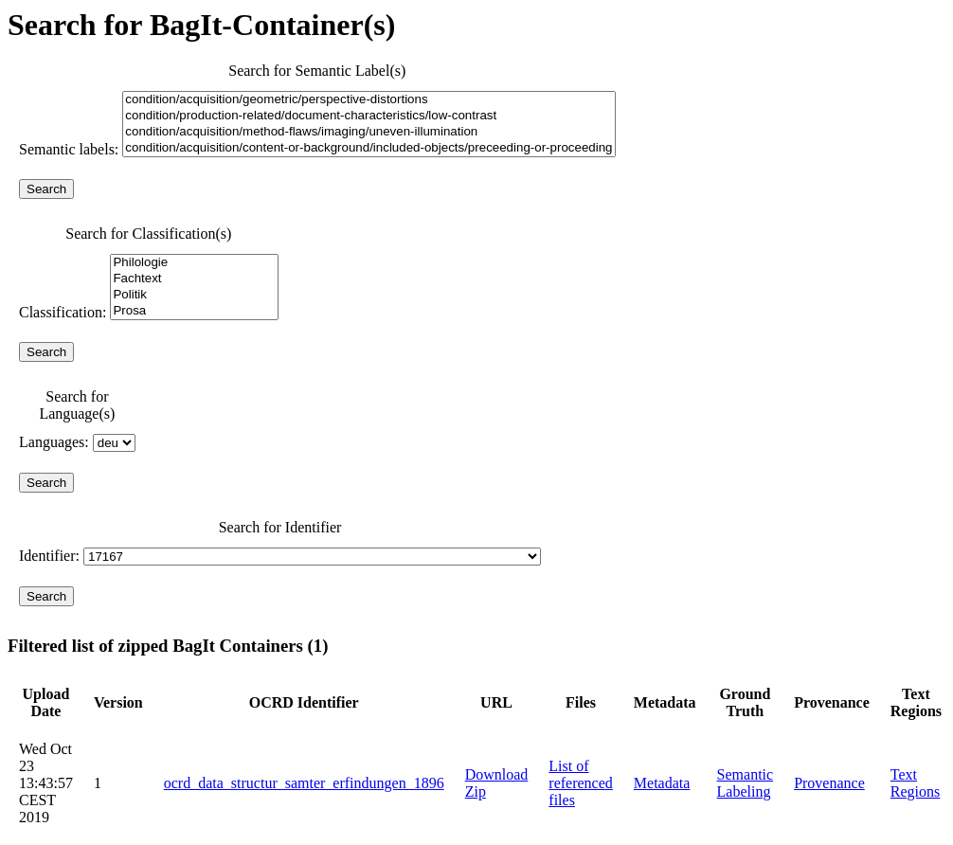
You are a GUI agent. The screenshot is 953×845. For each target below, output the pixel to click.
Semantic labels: (70, 149)
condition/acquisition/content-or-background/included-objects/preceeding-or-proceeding (368, 148)
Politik (194, 295)
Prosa (194, 311)
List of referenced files (580, 783)
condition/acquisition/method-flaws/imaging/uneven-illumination (368, 132)
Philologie (194, 263)
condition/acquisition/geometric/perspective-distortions (368, 100)
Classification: (149, 312)
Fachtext (194, 279)
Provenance (829, 783)
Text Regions (915, 783)
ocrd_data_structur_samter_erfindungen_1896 (304, 783)
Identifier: (280, 556)
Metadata (662, 783)
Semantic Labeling (745, 783)
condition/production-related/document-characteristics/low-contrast (368, 116)
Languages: (77, 442)
